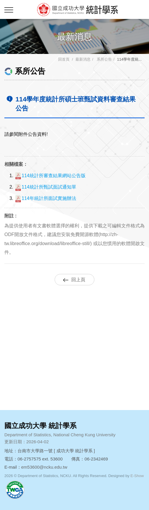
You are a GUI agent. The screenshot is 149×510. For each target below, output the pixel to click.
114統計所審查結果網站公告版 (50, 175)
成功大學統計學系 (77, 9)
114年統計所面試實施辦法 (45, 198)
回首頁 (64, 59)
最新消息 (83, 59)
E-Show (137, 476)
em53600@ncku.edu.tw (44, 467)
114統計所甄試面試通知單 (45, 186)
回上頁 (78, 279)
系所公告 (104, 59)
